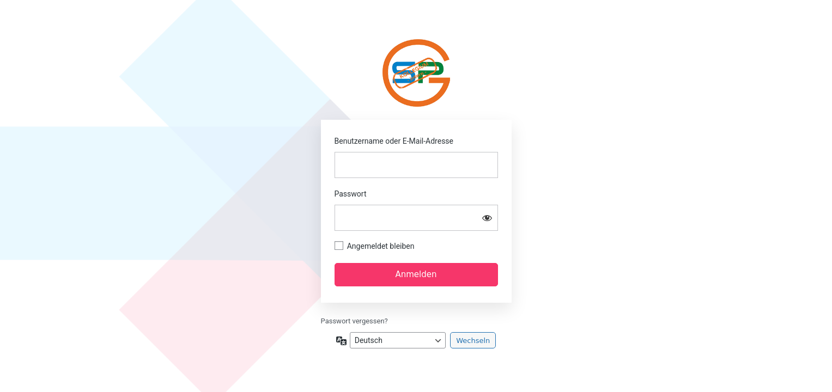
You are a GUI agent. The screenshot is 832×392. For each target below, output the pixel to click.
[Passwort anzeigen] (487, 218)
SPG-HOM (416, 73)
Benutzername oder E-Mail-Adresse (394, 141)
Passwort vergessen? (354, 321)
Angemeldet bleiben (381, 246)
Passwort (351, 193)
